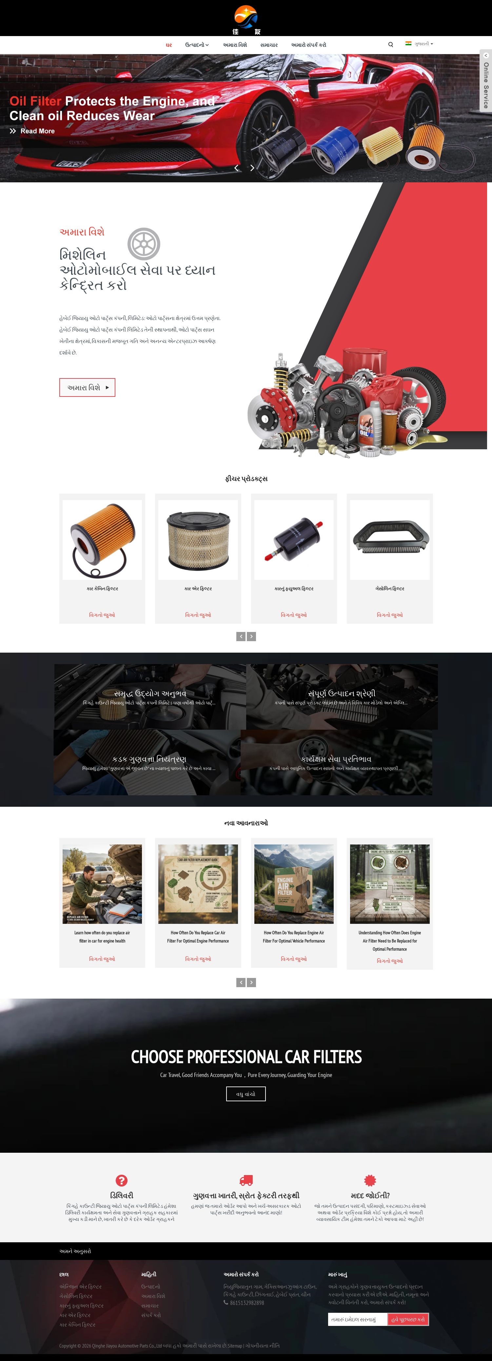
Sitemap (235, 1345)
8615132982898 (247, 1303)
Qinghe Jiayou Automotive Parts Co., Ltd (127, 1345)
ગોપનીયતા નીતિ (262, 1345)
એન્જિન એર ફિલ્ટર (80, 1286)
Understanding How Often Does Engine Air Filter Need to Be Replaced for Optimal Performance (390, 959)
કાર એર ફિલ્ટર (198, 607)
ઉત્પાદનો (194, 45)
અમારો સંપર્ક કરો (308, 45)
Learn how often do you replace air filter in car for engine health (102, 955)
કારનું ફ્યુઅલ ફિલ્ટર (293, 607)
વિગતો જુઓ (102, 633)
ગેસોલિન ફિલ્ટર (389, 607)
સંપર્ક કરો (151, 1315)
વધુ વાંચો (245, 1095)
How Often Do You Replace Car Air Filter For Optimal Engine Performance (198, 955)
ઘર (169, 45)
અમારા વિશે (235, 45)
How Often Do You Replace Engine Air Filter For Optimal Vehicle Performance (294, 955)
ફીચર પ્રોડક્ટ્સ (246, 480)
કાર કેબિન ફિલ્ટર (102, 607)
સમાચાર (269, 45)
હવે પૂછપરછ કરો (408, 1319)
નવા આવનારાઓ (246, 824)
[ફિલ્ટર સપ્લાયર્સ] (246, 118)
